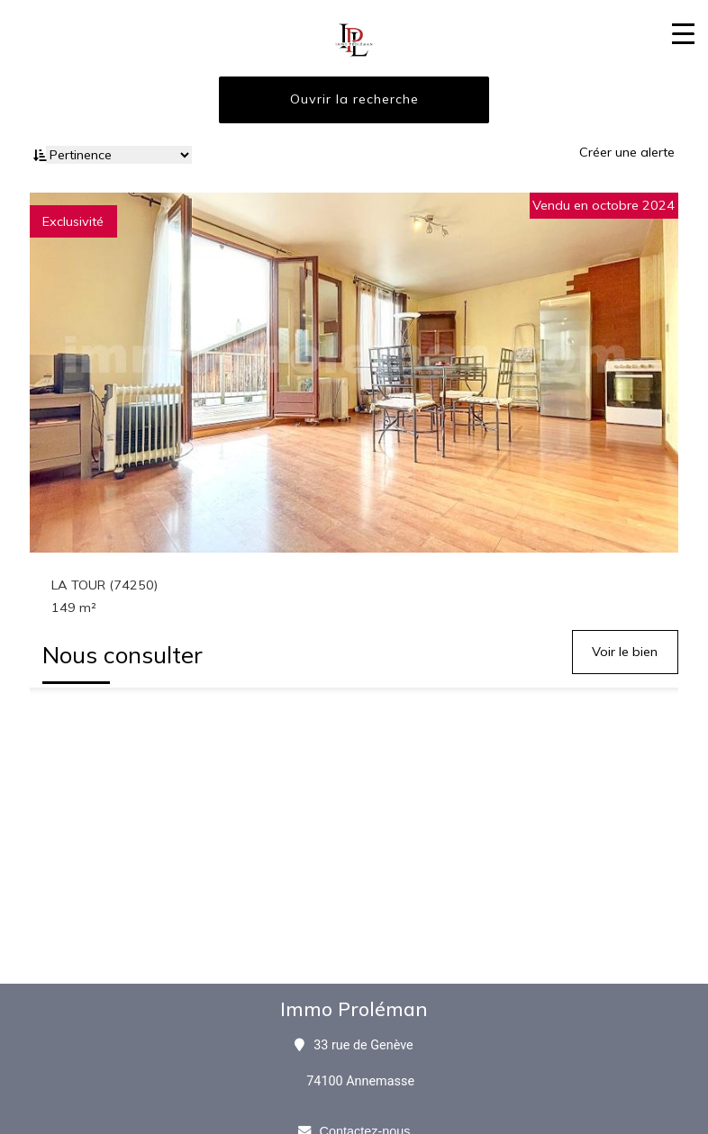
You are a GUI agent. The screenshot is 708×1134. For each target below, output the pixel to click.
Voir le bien (625, 652)
